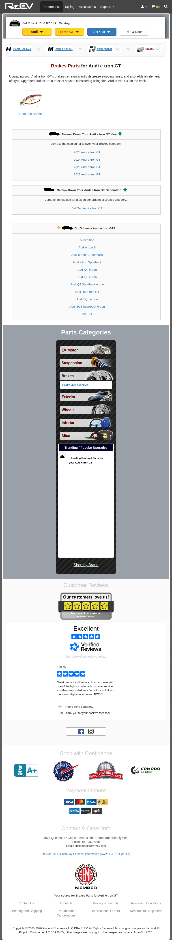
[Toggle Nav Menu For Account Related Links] (144, 7)
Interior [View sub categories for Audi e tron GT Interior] (68, 422)
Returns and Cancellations (66, 913)
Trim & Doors (134, 32)
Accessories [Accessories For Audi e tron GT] (87, 7)
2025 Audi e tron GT (87, 152)
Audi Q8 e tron (87, 277)
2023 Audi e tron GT (87, 167)
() (156, 7)
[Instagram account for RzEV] (91, 731)
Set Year (101, 32)
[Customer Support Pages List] (107, 6)
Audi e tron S (87, 247)
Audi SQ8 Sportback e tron (87, 306)
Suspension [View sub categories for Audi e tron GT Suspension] (72, 363)
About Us (66, 903)
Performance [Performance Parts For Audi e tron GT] (51, 7)
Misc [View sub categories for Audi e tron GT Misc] (66, 435)
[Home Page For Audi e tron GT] (20, 5)
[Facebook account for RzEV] (81, 731)
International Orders (106, 911)
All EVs (87, 314)
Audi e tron (87, 240)
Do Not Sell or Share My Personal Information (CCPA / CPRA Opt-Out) (86, 854)
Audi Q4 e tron (87, 269)
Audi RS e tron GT (87, 291)
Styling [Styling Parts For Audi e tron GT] (69, 7)
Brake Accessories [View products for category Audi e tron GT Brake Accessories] (30, 114)
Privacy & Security (106, 903)
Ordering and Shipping (26, 911)
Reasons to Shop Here (146, 911)
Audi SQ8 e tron (87, 299)
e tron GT (69, 32)
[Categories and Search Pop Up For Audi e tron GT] (166, 7)
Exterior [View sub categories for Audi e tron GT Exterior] (68, 397)
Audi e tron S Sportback (87, 255)
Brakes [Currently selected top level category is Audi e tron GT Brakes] (68, 376)
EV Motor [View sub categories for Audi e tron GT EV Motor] (70, 350)
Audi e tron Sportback (87, 262)
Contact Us (26, 903)
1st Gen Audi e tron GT (87, 208)
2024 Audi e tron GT (87, 159)
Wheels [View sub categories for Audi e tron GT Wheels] (68, 410)
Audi (37, 32)
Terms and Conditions (146, 903)
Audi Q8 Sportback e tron (87, 284)
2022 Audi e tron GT (87, 174)
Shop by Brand (85, 565)
